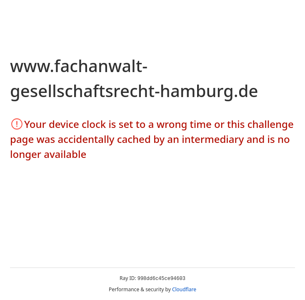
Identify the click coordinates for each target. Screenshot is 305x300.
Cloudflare (184, 289)
